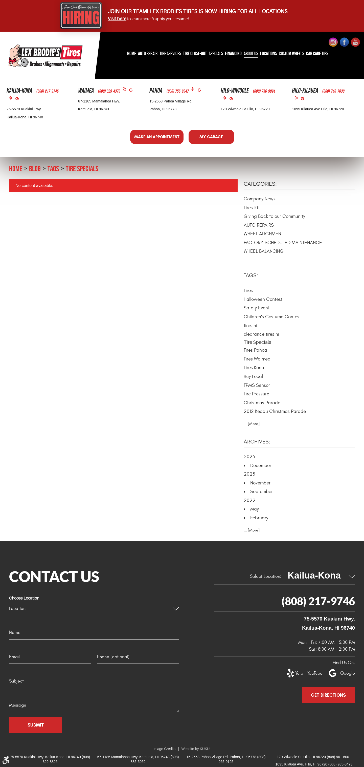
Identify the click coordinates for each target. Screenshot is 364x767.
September (261, 491)
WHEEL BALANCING (264, 251)
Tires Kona (254, 367)
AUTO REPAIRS (259, 225)
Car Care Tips (317, 53)
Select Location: (265, 576)
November (260, 483)
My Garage (211, 136)
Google (18, 100)
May (254, 509)
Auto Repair (147, 53)
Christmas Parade (262, 403)
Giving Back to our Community (274, 216)
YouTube (312, 673)
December (260, 465)
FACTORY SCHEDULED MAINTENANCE (283, 242)
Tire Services (170, 53)
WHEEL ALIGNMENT (263, 234)
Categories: (260, 184)
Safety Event (256, 308)
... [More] (252, 423)
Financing (233, 53)
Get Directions (328, 695)
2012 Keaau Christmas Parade (275, 411)
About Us (251, 53)
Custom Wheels (291, 53)
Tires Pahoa (255, 350)
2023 (249, 474)
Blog (35, 168)
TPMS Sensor (257, 385)
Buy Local (253, 376)
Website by (196, 749)
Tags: (251, 275)
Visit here (117, 18)
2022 (250, 500)
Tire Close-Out (195, 53)
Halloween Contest (263, 299)
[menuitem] (131, 54)
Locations (268, 53)
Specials (216, 53)
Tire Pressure (256, 394)
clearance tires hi (261, 334)
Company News (260, 199)
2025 (249, 456)
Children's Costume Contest (272, 316)
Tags (53, 168)
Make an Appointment (156, 136)
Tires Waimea (257, 359)
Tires (248, 290)
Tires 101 (251, 207)
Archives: (257, 441)
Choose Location (24, 598)
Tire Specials (82, 168)
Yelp (12, 99)
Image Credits (164, 749)
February (259, 518)
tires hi (250, 325)
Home (131, 53)
